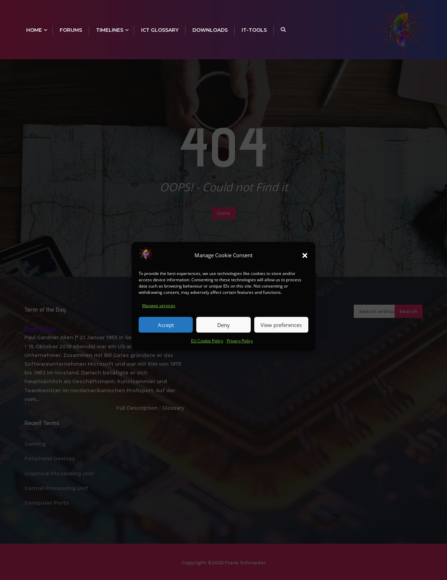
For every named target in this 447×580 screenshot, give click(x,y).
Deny (223, 329)
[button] (304, 259)
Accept (166, 329)
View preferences (281, 329)
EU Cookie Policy (207, 345)
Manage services (158, 310)
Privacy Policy (240, 345)
